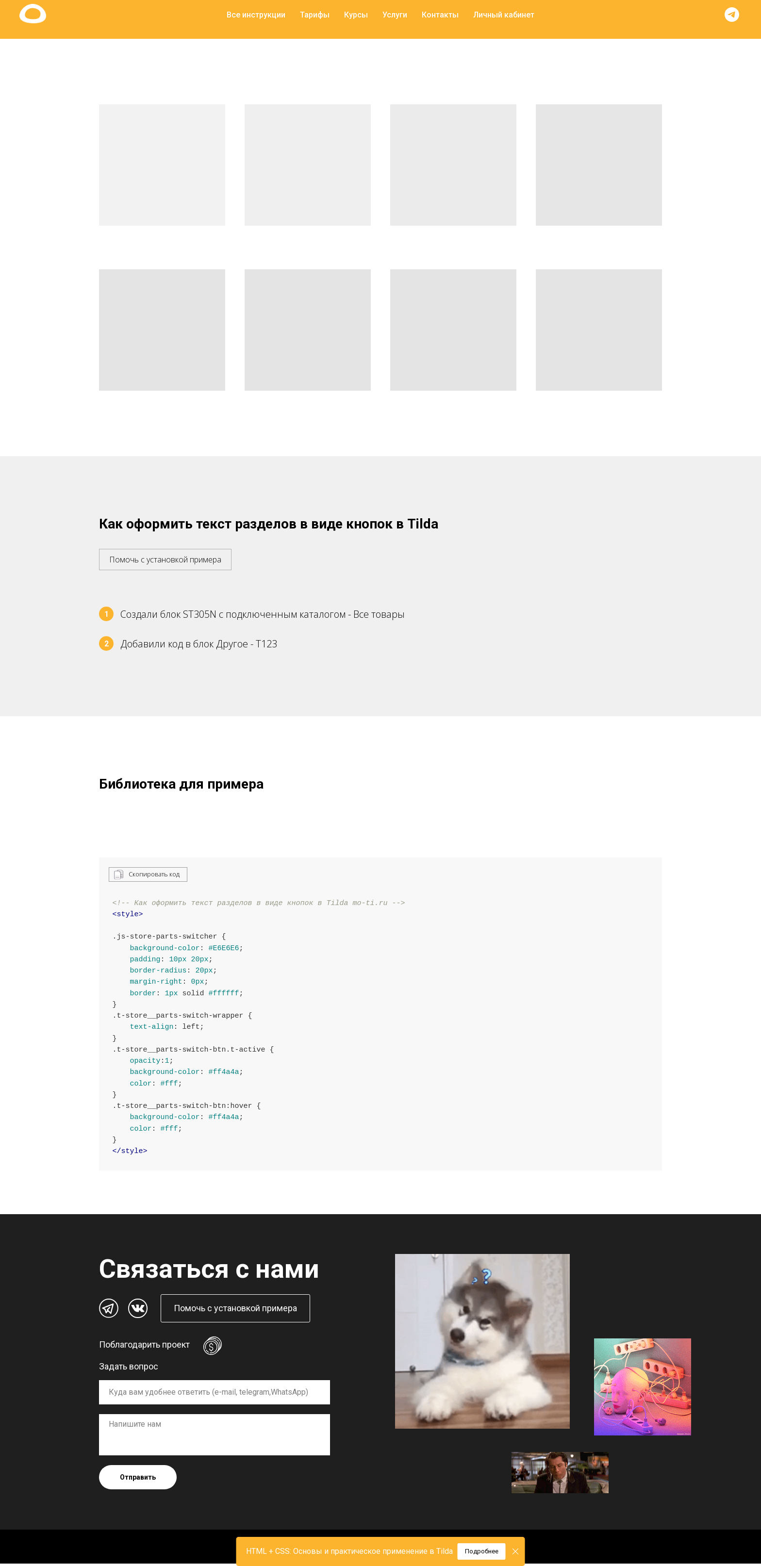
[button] (165, 554)
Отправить (138, 1480)
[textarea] (214, 1437)
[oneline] (214, 1395)
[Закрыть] (515, 1551)
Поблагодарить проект (144, 1347)
